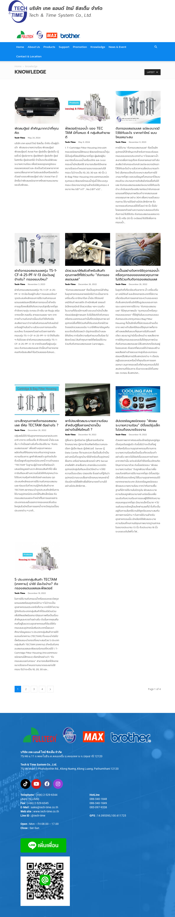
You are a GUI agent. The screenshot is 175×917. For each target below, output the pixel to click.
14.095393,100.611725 (111, 815)
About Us (34, 46)
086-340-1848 (98, 799)
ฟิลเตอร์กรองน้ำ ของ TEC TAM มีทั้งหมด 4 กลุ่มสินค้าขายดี (87, 133)
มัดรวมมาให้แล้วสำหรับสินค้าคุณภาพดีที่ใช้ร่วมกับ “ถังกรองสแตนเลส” (87, 275)
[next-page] (50, 689)
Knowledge (98, 46)
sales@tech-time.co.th (44, 807)
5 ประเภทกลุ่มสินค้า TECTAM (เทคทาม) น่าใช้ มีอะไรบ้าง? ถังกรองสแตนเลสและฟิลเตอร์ (36, 584)
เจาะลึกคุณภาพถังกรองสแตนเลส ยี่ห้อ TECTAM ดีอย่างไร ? (36, 423)
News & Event (117, 46)
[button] (156, 47)
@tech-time (38, 815)
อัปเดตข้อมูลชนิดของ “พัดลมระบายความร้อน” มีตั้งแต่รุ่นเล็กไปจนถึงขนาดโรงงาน (138, 425)
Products (49, 46)
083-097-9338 (98, 807)
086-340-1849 (98, 803)
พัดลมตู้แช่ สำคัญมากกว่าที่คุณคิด (37, 130)
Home (20, 46)
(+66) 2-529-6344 (46, 794)
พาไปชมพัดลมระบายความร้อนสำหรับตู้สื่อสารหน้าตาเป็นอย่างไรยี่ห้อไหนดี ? (86, 425)
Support (64, 46)
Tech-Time (20, 137)
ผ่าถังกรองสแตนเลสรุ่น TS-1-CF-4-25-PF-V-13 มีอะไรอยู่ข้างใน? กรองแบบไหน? (36, 275)
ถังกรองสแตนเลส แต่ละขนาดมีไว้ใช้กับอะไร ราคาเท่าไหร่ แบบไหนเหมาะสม (138, 133)
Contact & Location (29, 56)
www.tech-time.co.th (46, 811)
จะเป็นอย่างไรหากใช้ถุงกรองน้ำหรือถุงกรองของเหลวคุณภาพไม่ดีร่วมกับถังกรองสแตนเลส (137, 275)
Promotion (80, 46)
